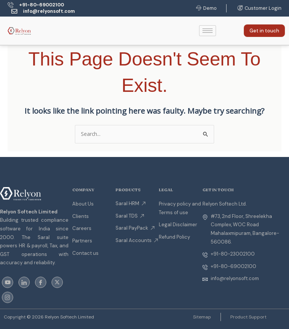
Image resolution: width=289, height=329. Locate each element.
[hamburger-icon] (207, 30)
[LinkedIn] (24, 282)
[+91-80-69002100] (11, 5)
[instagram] (7, 297)
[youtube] (7, 282)
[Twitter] (57, 282)
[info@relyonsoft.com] (14, 11)
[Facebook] (40, 282)
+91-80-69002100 (43, 5)
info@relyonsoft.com (49, 11)
